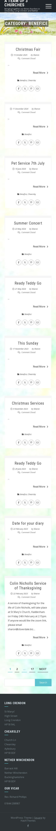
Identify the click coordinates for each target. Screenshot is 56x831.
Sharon (36, 55)
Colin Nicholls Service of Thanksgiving (28, 585)
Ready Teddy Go (28, 283)
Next (43, 669)
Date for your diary (28, 523)
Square (38, 817)
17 (32, 669)
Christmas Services (28, 403)
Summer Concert (28, 223)
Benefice (23, 80)
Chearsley (32, 80)
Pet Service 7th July (28, 163)
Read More (40, 72)
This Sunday (28, 343)
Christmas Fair (28, 49)
